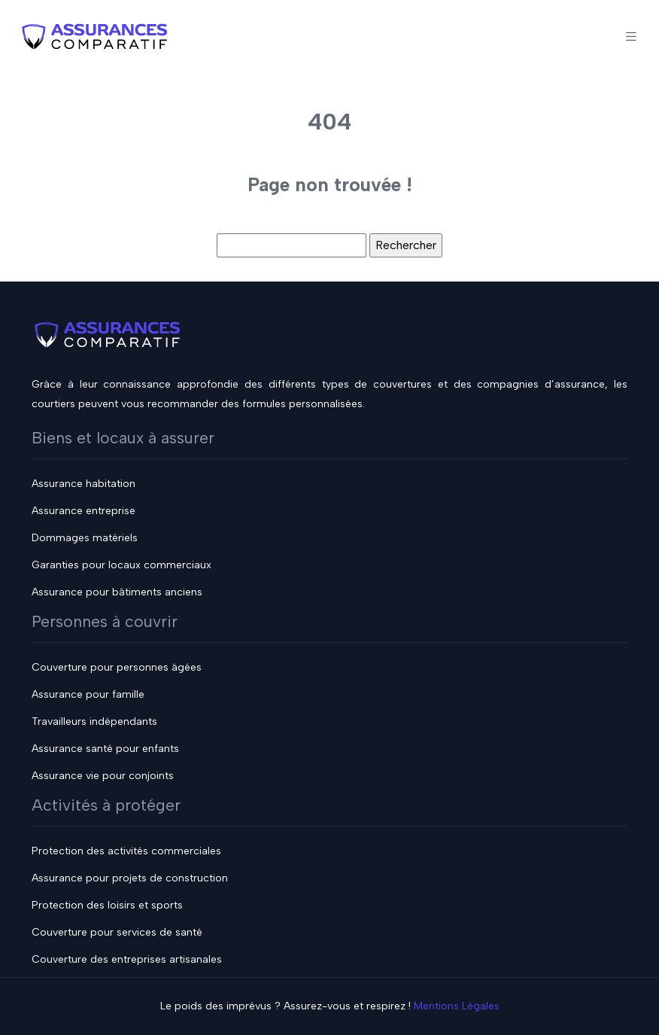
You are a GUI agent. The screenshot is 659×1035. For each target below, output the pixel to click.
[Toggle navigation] (631, 36)
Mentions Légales (457, 1006)
